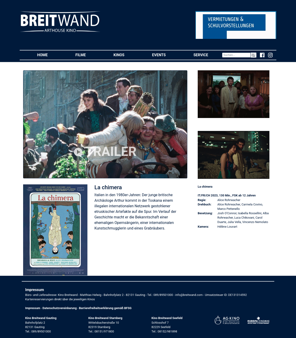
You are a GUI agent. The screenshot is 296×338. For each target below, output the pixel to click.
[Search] (236, 55)
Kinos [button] (126, 54)
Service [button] (207, 54)
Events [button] (166, 54)
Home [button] (49, 54)
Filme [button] (87, 54)
